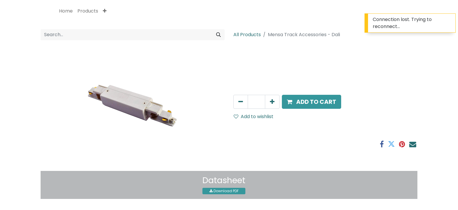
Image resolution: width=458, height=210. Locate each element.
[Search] (218, 34)
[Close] (450, 19)
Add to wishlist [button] (253, 116)
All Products (247, 34)
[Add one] (272, 102)
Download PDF (224, 190)
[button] (104, 11)
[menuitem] (66, 11)
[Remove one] (240, 102)
